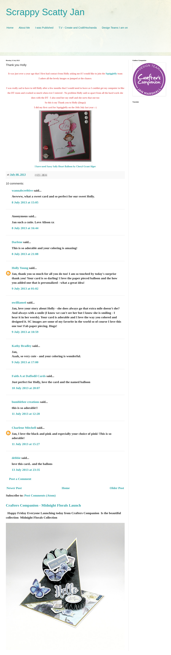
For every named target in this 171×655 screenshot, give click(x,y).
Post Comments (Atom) (40, 495)
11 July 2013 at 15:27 (26, 444)
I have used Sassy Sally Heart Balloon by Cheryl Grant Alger (65, 166)
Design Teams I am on (115, 27)
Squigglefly (111, 73)
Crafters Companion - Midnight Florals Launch (43, 505)
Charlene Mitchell (24, 427)
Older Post (117, 488)
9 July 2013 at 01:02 (25, 288)
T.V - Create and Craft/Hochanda (78, 27)
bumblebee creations (25, 402)
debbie (16, 458)
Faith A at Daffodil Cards (29, 376)
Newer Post (14, 488)
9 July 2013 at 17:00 (25, 362)
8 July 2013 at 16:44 (25, 228)
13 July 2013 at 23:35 (26, 469)
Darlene (17, 242)
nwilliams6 (19, 302)
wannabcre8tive (22, 190)
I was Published (44, 27)
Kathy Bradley (21, 346)
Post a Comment (20, 479)
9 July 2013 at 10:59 (25, 332)
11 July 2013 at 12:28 (26, 413)
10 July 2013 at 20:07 (26, 388)
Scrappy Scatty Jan (45, 12)
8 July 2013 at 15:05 (25, 202)
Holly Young (20, 268)
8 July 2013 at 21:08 (25, 254)
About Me (24, 27)
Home (10, 27)
